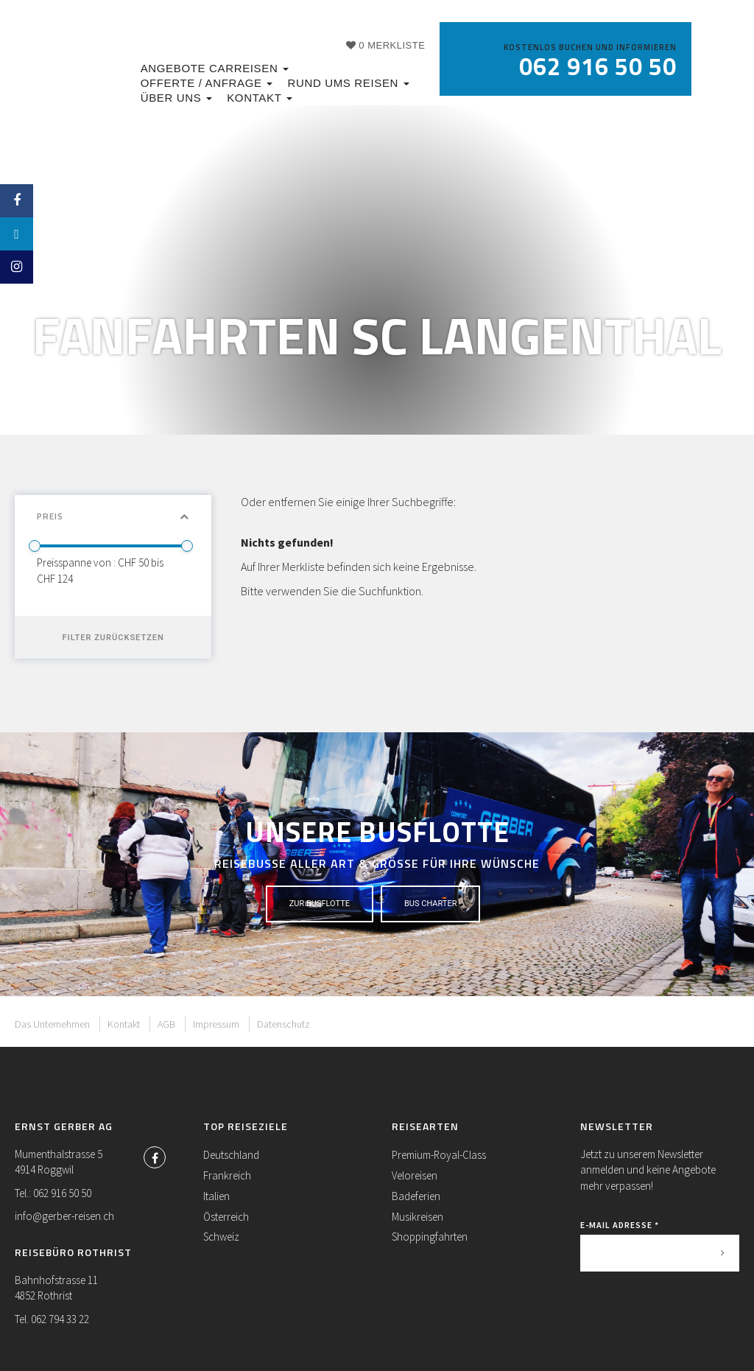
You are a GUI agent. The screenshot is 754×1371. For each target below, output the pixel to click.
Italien (216, 1196)
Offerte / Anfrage (207, 83)
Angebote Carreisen (215, 68)
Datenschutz (283, 1024)
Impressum (216, 1024)
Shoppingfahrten (430, 1237)
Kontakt (259, 97)
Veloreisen (414, 1175)
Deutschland (231, 1155)
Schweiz (221, 1237)
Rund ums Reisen (348, 83)
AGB (166, 1024)
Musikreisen (417, 1217)
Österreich (226, 1217)
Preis (113, 516)
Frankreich (227, 1175)
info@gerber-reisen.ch (64, 1216)
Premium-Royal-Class (439, 1155)
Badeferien (416, 1196)
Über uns (177, 97)
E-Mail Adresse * (619, 1224)
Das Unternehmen (52, 1024)
